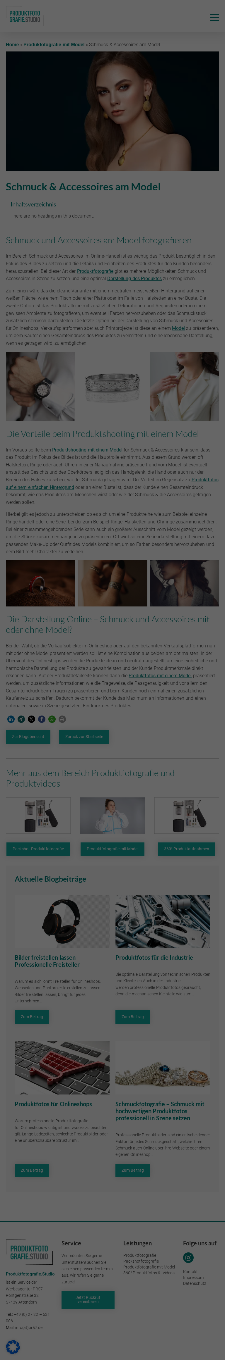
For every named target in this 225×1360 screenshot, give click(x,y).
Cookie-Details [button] (86, 760)
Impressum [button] (141, 760)
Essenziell (133, 610)
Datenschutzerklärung (69, 686)
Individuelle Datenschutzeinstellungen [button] (112, 746)
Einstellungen (89, 692)
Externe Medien (138, 639)
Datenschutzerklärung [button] (115, 760)
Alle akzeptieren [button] (60, 711)
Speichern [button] (165, 711)
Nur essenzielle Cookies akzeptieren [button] (112, 729)
